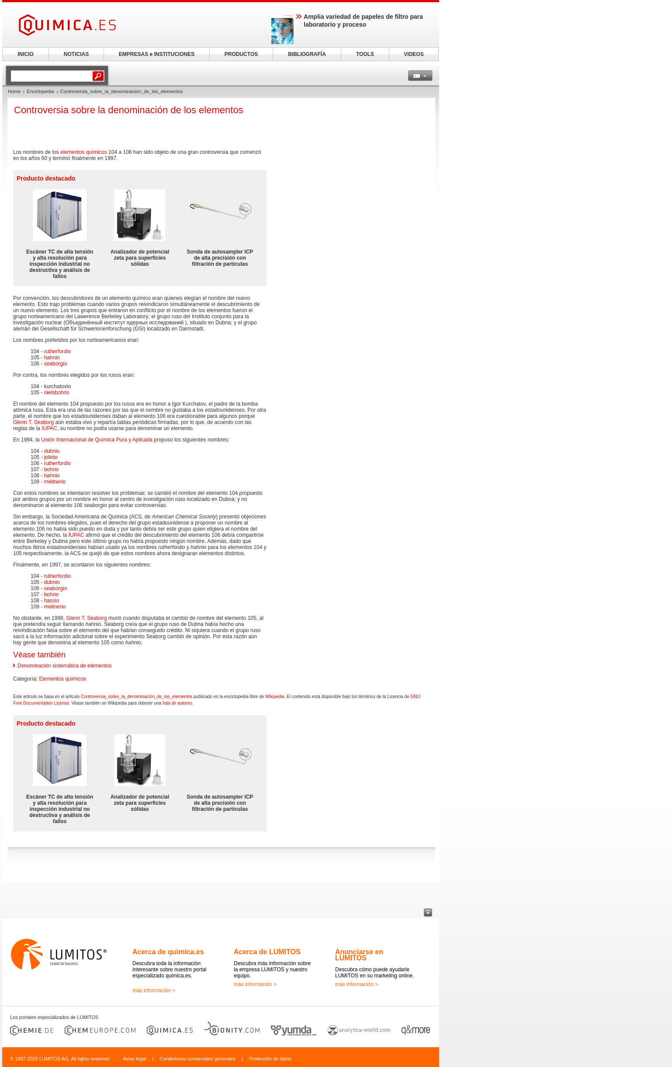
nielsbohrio (56, 392)
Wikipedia (274, 696)
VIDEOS (413, 54)
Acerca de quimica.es (168, 952)
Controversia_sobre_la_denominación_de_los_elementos (136, 696)
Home (14, 91)
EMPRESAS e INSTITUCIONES (156, 54)
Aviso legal (134, 1058)
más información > (153, 990)
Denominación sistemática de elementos (64, 666)
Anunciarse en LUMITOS (359, 955)
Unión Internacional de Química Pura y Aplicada (96, 440)
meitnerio (55, 482)
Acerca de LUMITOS (267, 952)
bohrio (51, 469)
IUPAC (49, 428)
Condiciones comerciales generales (197, 1058)
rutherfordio (57, 351)
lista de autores (177, 703)
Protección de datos (270, 1058)
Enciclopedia (40, 91)
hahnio (52, 358)
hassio (51, 601)
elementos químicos (83, 152)
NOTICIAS (76, 54)
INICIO (25, 54)
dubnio (52, 451)
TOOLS (365, 54)
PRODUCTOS (241, 54)
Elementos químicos (62, 679)
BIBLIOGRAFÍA (307, 54)
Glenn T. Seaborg (33, 422)
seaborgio (55, 364)
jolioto (51, 457)
